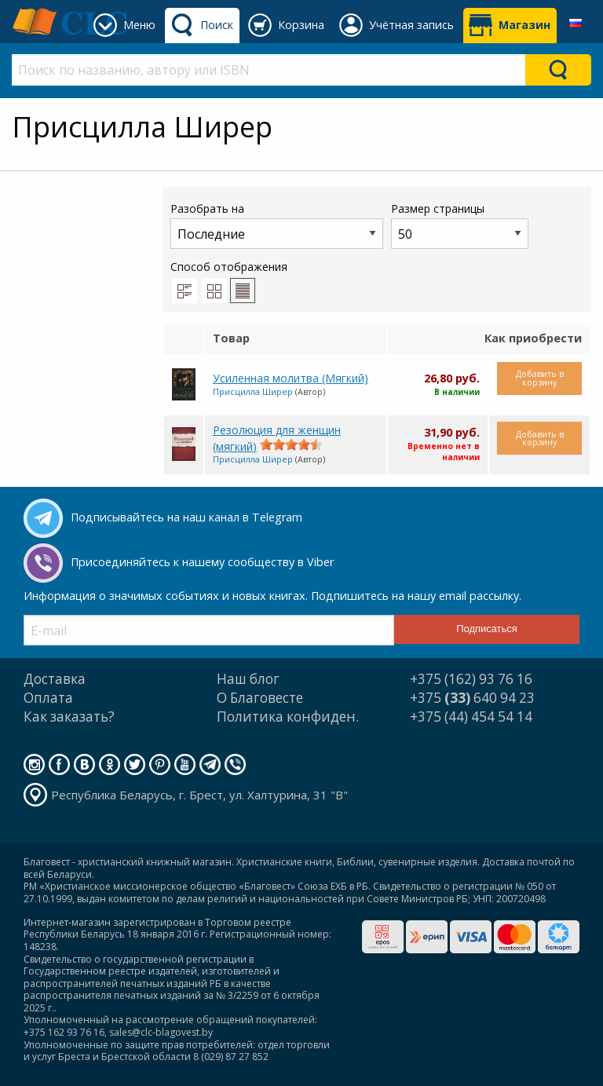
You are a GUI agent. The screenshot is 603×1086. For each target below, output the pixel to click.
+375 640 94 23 (472, 698)
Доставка (55, 679)
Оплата (48, 698)
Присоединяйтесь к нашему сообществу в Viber (202, 561)
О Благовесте (260, 698)
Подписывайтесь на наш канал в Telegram (186, 517)
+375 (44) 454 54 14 (471, 717)
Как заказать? (69, 717)
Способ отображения (228, 281)
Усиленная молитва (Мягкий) (290, 378)
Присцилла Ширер (253, 391)
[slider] (291, 444)
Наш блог (248, 679)
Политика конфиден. (288, 717)
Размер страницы (459, 225)
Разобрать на (276, 225)
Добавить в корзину (540, 377)
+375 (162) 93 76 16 (471, 679)
